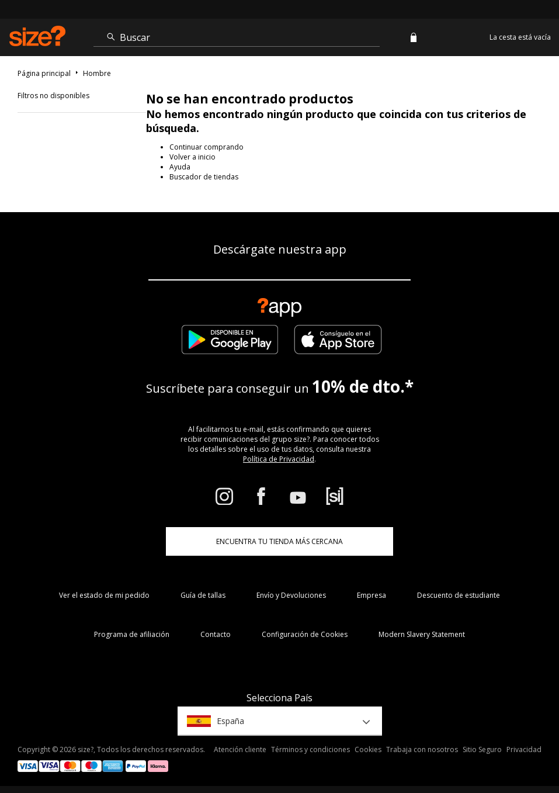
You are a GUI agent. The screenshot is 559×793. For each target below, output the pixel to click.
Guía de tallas (202, 595)
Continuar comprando (206, 147)
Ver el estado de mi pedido (104, 595)
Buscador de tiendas (203, 177)
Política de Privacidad (278, 459)
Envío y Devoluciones (291, 595)
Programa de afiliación (131, 634)
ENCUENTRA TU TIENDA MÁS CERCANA (279, 541)
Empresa (371, 595)
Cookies (368, 749)
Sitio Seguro (482, 749)
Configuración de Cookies (305, 634)
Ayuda (179, 167)
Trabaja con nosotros (422, 749)
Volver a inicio (192, 157)
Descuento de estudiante (458, 595)
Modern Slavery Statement (422, 634)
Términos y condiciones (310, 749)
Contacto (215, 634)
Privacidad (523, 749)
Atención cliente (240, 749)
